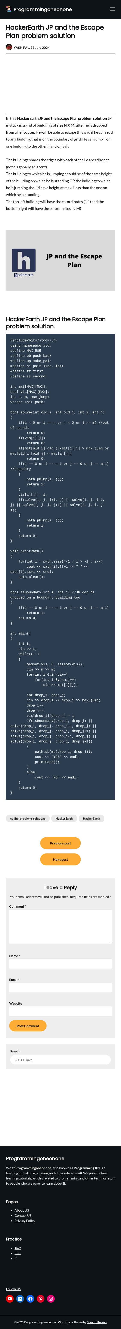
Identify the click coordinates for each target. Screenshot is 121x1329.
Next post (60, 859)
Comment (17, 906)
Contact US (23, 1215)
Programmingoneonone (42, 10)
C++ (18, 1253)
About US (22, 1210)
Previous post (60, 843)
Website (15, 1003)
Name (14, 956)
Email (14, 979)
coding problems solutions (27, 818)
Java (18, 1248)
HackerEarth (64, 818)
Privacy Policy (25, 1220)
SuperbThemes (97, 1322)
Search (14, 1051)
